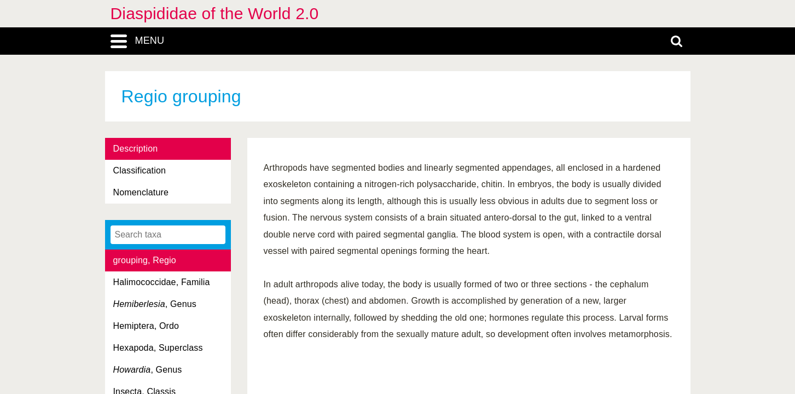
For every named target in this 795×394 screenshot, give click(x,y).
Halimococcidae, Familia (161, 282)
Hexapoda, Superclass (158, 347)
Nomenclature (141, 192)
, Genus (154, 304)
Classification (139, 170)
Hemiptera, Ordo (146, 326)
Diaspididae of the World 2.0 (215, 13)
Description (135, 148)
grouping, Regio (144, 260)
